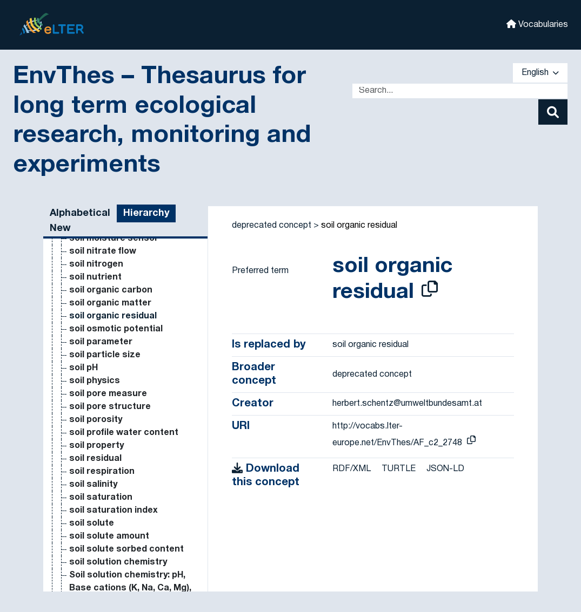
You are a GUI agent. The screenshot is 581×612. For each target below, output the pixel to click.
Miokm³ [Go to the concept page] (84, 510)
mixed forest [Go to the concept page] (96, 575)
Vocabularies (537, 24)
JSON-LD (445, 469)
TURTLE (399, 469)
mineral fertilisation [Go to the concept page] (111, 394)
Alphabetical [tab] (80, 213)
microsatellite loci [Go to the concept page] (107, 290)
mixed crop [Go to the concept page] (93, 562)
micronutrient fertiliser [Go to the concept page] (118, 238)
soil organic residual (359, 225)
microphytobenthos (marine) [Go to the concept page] (130, 264)
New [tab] (60, 228)
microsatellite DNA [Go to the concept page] (109, 277)
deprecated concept (271, 225)
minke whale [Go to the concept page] (95, 484)
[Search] (553, 112)
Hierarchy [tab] (146, 213)
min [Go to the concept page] (76, 381)
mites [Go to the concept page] (81, 523)
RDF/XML (351, 469)
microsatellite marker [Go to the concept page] (115, 303)
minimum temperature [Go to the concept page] (116, 446)
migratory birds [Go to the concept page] (102, 316)
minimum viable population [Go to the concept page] (125, 471)
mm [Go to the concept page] (76, 588)
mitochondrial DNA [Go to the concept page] (109, 536)
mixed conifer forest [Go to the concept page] (112, 549)
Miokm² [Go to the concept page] (85, 497)
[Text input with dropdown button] (460, 91)
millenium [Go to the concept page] (89, 342)
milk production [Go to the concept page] (102, 329)
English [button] (540, 73)
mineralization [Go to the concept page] (100, 433)
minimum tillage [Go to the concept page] (102, 459)
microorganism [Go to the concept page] (101, 251)
